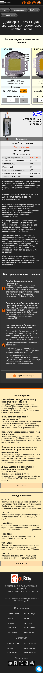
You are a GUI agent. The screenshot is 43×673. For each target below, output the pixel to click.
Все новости (21, 563)
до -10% (23, 91)
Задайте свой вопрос (26, 376)
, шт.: (15, 96)
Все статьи (21, 486)
